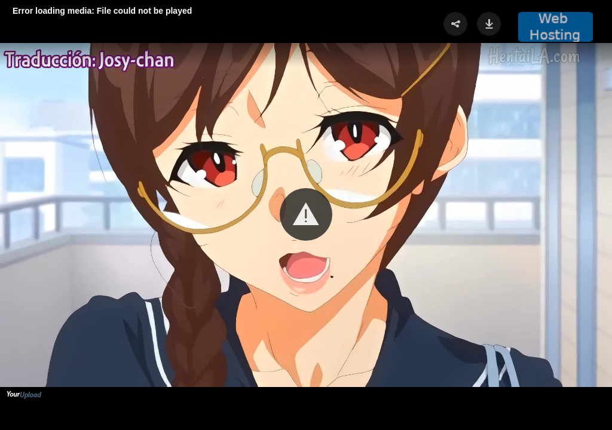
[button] (306, 214)
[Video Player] (306, 215)
